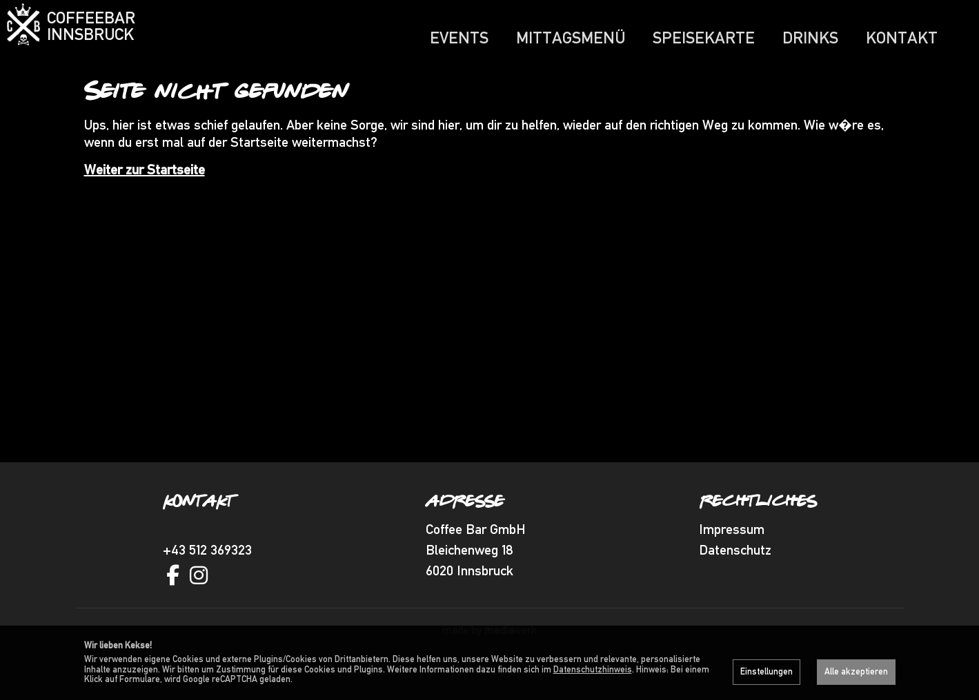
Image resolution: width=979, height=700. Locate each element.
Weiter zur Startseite (144, 196)
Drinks (810, 37)
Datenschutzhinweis (592, 669)
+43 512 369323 (207, 576)
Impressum (731, 556)
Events (459, 37)
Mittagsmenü (570, 37)
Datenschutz (735, 576)
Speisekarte (704, 37)
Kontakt (902, 37)
